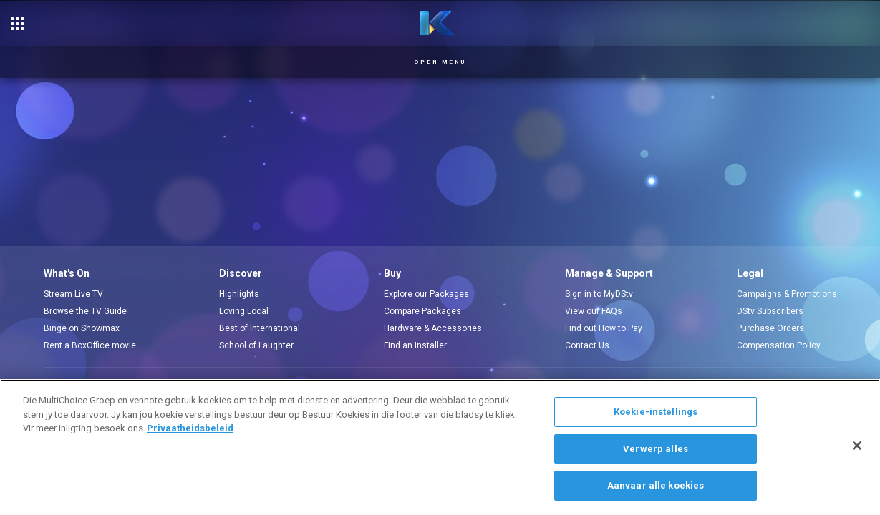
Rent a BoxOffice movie (90, 345)
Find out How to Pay (603, 328)
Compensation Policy (779, 345)
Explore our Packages (426, 294)
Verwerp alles (655, 448)
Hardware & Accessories (433, 328)
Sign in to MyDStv (599, 294)
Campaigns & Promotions (787, 294)
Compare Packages (422, 311)
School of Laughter (256, 345)
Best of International (259, 328)
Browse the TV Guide (85, 311)
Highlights (239, 294)
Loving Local (244, 311)
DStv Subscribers (770, 311)
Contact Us (587, 345)
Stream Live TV (73, 294)
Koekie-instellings (655, 411)
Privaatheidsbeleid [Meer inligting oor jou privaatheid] (190, 428)
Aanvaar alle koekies (656, 485)
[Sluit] (857, 445)
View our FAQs (593, 311)
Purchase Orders (770, 328)
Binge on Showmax (82, 328)
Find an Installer (415, 345)
